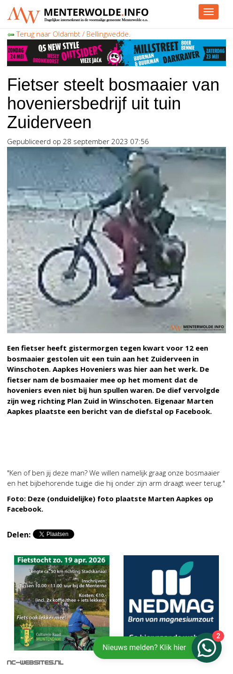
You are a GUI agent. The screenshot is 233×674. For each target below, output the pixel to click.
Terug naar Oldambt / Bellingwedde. (69, 33)
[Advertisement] (82, 448)
